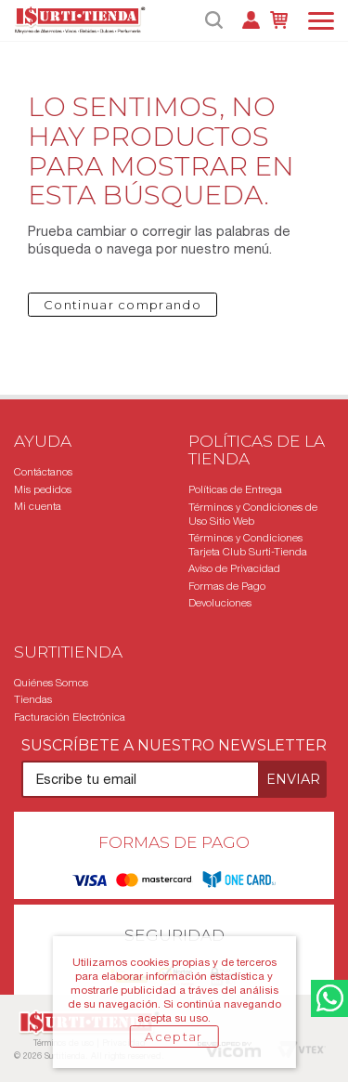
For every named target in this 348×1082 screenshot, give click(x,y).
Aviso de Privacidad (234, 568)
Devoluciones (219, 602)
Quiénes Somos (51, 682)
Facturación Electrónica (69, 717)
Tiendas (33, 699)
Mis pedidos (42, 489)
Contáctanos (43, 471)
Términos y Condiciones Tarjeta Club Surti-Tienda (247, 544)
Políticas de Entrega (235, 489)
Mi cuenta (37, 506)
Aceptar (173, 1036)
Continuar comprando (122, 304)
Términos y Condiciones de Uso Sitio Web (252, 514)
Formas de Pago (226, 586)
